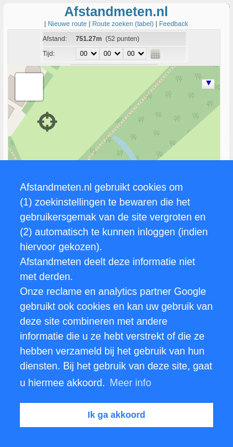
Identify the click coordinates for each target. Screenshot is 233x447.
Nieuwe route (68, 23)
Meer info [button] (131, 382)
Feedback (173, 23)
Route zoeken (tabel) (123, 23)
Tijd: (49, 53)
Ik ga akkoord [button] (116, 415)
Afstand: (55, 38)
